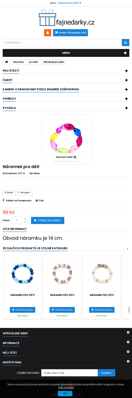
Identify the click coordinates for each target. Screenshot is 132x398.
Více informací (66, 387)
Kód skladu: (10, 173)
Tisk (41, 200)
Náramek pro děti (23, 295)
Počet (6, 220)
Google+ (24, 192)
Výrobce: (34, 173)
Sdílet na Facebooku (18, 200)
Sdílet (9, 192)
